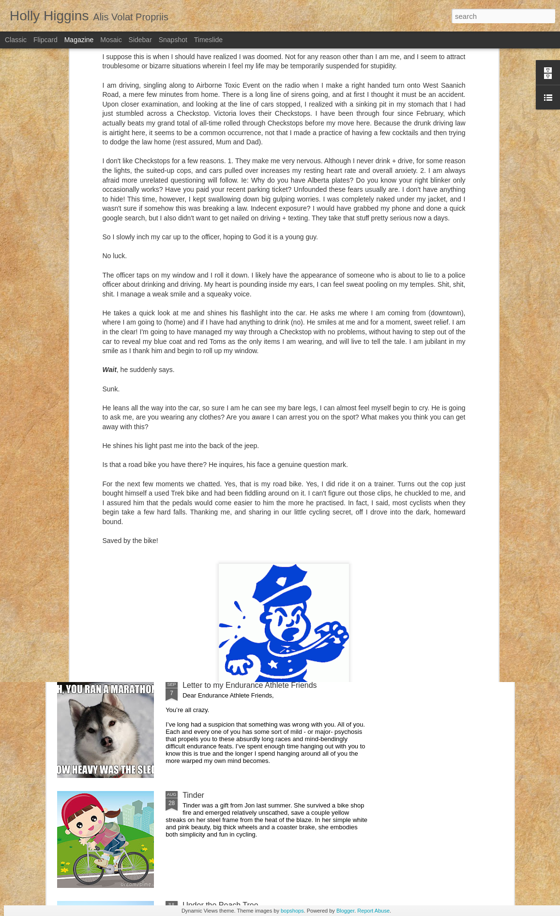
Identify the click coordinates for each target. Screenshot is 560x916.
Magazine (79, 40)
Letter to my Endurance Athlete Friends (249, 685)
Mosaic (110, 40)
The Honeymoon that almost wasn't (242, 465)
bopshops (292, 911)
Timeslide (208, 40)
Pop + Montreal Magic (220, 575)
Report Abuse (373, 911)
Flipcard (45, 40)
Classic (16, 40)
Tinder (193, 795)
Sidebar (140, 40)
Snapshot (173, 40)
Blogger (345, 911)
